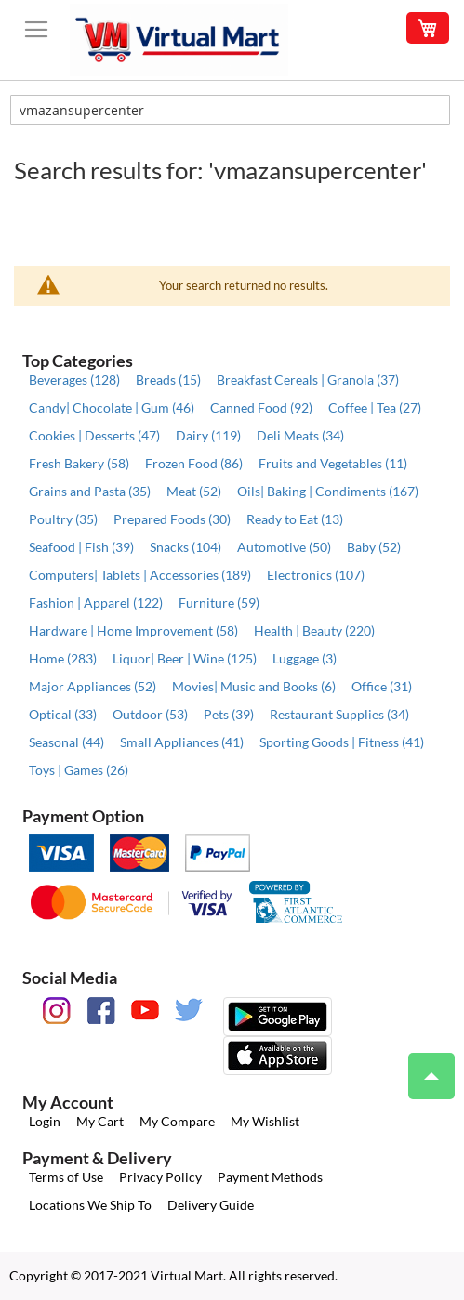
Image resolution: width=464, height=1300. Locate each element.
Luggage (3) (304, 658)
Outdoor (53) (150, 714)
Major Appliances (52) (92, 686)
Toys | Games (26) (78, 770)
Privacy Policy (160, 1177)
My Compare (177, 1121)
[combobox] (230, 110)
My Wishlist (265, 1121)
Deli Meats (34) (300, 435)
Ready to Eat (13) (294, 519)
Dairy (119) (208, 435)
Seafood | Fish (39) (81, 547)
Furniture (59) (219, 603)
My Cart (100, 1121)
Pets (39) (229, 714)
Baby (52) (374, 547)
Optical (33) (63, 714)
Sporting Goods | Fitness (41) (341, 742)
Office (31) (381, 686)
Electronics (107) (316, 575)
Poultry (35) (63, 519)
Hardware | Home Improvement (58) (133, 630)
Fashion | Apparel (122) (96, 603)
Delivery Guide (210, 1205)
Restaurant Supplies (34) (339, 714)
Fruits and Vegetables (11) (333, 463)
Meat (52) (193, 491)
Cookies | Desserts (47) (94, 435)
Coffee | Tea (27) (374, 407)
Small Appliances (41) (182, 742)
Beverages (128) (74, 379)
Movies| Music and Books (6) (254, 686)
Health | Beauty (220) (314, 630)
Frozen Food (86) (194, 463)
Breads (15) (168, 379)
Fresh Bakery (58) (79, 463)
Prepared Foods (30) (172, 519)
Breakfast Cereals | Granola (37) (308, 379)
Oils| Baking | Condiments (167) (327, 491)
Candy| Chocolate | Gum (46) (111, 407)
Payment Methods (270, 1177)
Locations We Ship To (90, 1205)
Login (44, 1121)
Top (423, 1067)
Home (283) (63, 658)
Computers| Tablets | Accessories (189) (140, 575)
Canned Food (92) (261, 407)
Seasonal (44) (66, 742)
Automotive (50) (284, 547)
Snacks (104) (185, 547)
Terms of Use (66, 1177)
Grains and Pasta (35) (90, 491)
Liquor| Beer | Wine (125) (185, 658)
